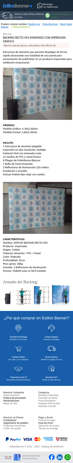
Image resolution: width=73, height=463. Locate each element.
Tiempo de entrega (48, 428)
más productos (20, 27)
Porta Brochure (50, 24)
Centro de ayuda (12, 428)
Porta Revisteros (47, 400)
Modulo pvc (34, 24)
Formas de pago (46, 420)
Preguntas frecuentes (14, 425)
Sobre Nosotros (11, 395)
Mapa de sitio (10, 403)
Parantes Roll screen (49, 403)
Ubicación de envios (48, 425)
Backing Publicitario (48, 395)
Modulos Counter (47, 406)
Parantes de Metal (47, 398)
